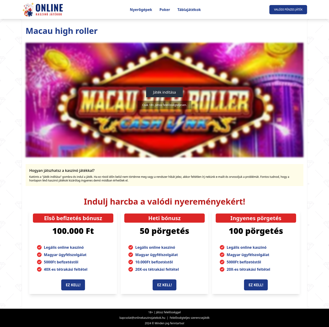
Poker (164, 9)
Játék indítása (164, 92)
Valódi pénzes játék (288, 9)
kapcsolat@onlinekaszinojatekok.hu (142, 318)
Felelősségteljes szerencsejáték (190, 318)
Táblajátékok (189, 9)
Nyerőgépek (141, 9)
